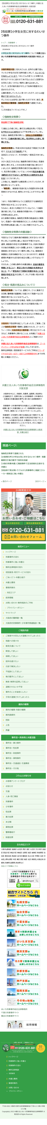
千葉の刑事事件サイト (10, 1013)
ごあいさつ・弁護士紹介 (15, 577)
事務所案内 (10, 588)
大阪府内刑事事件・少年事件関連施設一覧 (23, 623)
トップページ (11, 552)
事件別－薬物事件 (13, 758)
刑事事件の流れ (12, 557)
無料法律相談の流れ (14, 567)
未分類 (8, 822)
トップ (3, 43)
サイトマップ (11, 613)
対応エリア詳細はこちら (9, 866)
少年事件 (9, 807)
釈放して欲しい (12, 651)
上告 (7, 725)
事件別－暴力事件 (13, 743)
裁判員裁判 (10, 715)
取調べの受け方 (12, 641)
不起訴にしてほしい (14, 671)
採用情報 (9, 598)
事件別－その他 (12, 768)
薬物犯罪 (9, 827)
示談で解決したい (13, 666)
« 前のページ (6, 481)
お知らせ (9, 786)
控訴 (7, 720)
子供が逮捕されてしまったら (17, 697)
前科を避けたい (12, 661)
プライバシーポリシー (15, 608)
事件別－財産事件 (13, 753)
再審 (7, 730)
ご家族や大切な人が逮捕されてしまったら (23, 636)
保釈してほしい (12, 656)
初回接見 (12, 1073)
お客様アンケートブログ (15, 781)
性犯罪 (8, 812)
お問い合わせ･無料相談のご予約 (19, 603)
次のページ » (40, 481)
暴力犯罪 (9, 817)
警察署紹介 (10, 832)
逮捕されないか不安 (14, 687)
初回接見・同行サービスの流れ (18, 572)
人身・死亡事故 (12, 796)
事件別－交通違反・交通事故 (17, 763)
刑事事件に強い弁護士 (15, 562)
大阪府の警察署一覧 (14, 618)
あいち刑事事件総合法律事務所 (14, 1009)
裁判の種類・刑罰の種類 (15, 710)
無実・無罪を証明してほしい (17, 682)
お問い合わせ (14, 1088)
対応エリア (11, 593)
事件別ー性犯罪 (12, 748)
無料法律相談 (14, 1070)
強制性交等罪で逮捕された (12, 453)
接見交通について (13, 646)
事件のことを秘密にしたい (16, 692)
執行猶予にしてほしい (15, 677)
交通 (7, 791)
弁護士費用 (10, 582)
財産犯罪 (9, 837)
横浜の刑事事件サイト (10, 1016)
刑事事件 (11, 43)
